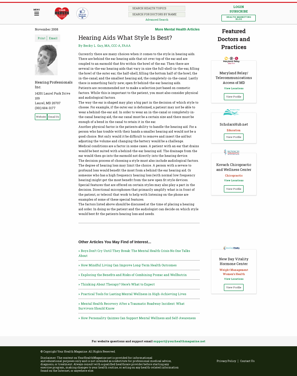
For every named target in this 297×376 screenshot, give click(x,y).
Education (234, 130)
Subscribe (239, 11)
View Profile (233, 96)
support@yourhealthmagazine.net (179, 341)
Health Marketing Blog (238, 18)
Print (41, 38)
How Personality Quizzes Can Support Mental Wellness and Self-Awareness (138, 318)
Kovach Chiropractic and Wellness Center (233, 167)
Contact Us (247, 361)
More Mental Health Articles (177, 29)
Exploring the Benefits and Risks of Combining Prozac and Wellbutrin (134, 275)
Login (238, 7)
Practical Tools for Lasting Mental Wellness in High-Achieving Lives (133, 294)
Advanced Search (156, 19)
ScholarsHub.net (234, 124)
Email (53, 38)
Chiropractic (234, 175)
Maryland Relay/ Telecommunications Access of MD (234, 78)
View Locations (233, 88)
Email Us (53, 116)
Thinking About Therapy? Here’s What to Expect (118, 284)
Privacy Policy (226, 361)
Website (41, 116)
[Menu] (36, 12)
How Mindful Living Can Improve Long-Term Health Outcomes (129, 265)
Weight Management (233, 270)
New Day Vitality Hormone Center (234, 261)
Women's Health (234, 274)
